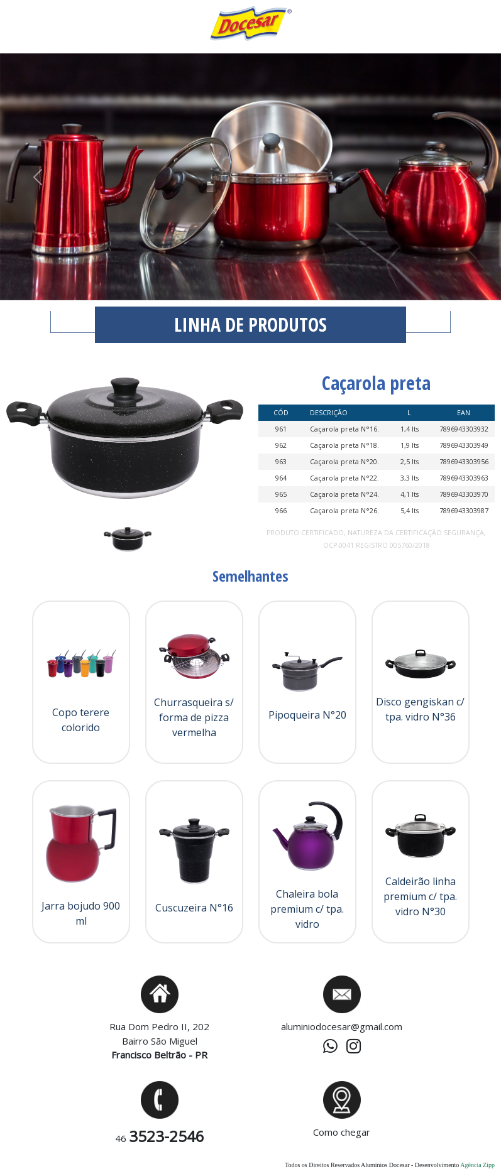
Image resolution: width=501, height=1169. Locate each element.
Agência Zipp (477, 1164)
